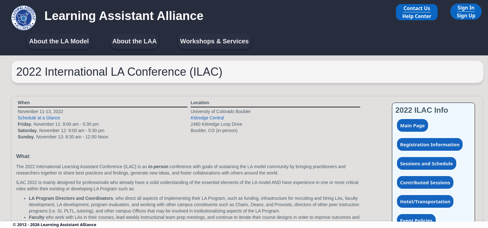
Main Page (412, 125)
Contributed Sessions (425, 182)
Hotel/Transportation (425, 201)
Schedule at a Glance (39, 117)
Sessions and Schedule (426, 163)
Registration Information (429, 144)
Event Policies (416, 220)
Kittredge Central (207, 117)
